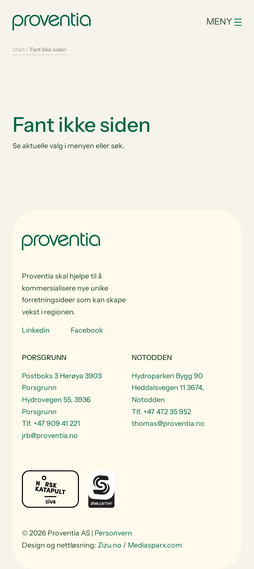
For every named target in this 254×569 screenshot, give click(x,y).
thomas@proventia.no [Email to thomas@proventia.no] (168, 423)
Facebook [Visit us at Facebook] (87, 330)
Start (19, 49)
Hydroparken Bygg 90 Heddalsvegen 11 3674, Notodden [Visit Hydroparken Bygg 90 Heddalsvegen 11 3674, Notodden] (168, 388)
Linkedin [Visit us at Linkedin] (36, 330)
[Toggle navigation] (206, 21)
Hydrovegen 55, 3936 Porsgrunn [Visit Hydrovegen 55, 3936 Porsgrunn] (56, 405)
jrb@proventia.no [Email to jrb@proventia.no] (50, 435)
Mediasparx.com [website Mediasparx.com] (155, 545)
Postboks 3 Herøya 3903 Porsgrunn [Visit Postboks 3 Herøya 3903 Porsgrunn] (62, 382)
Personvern (113, 533)
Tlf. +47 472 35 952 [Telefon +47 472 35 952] (161, 412)
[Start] (52, 21)
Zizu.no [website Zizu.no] (110, 545)
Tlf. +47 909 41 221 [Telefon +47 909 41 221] (51, 423)
